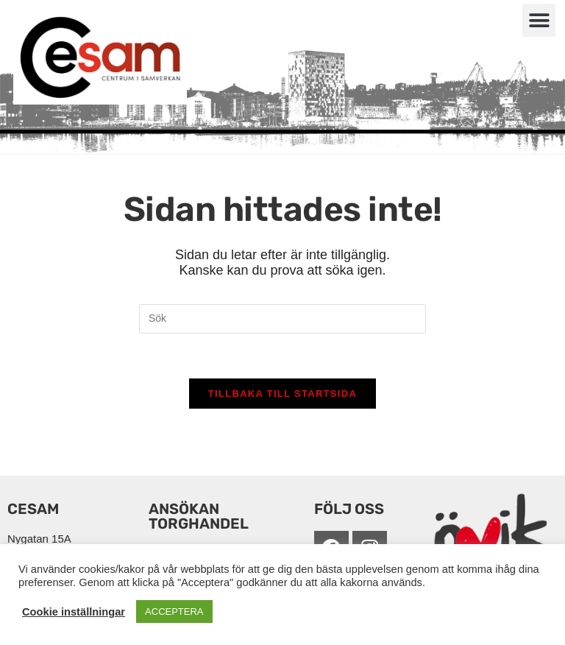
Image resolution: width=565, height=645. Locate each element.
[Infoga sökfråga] (282, 319)
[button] (538, 20)
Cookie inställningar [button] (73, 612)
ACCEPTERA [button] (174, 611)
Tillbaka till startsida (282, 393)
